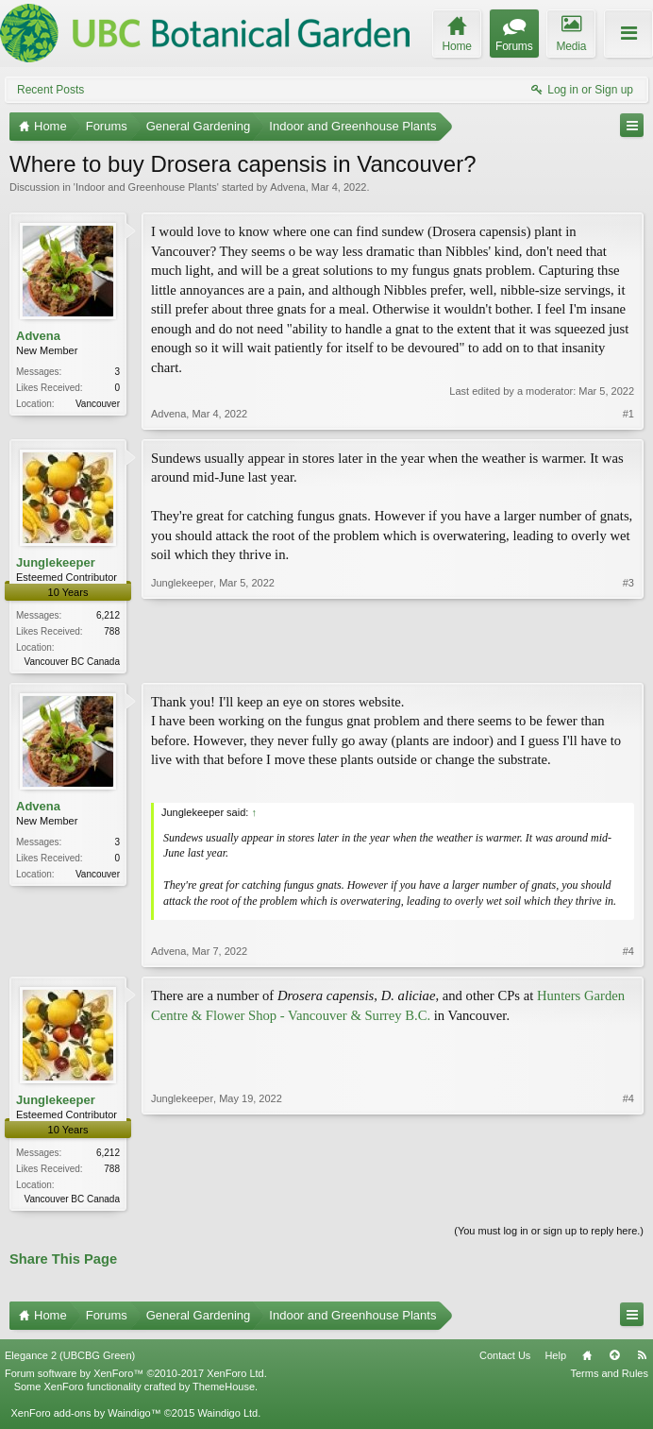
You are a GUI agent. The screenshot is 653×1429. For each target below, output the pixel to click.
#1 (628, 413)
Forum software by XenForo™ (136, 1377)
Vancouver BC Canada (72, 661)
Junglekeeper (55, 562)
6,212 (108, 615)
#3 (628, 659)
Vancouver (97, 404)
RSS (641, 1359)
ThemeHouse (224, 1390)
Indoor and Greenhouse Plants (146, 187)
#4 (628, 953)
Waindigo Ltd (227, 1416)
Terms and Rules (609, 1377)
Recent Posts (50, 89)
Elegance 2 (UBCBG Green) (70, 1359)
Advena (287, 187)
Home (587, 1359)
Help (555, 1359)
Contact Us (504, 1359)
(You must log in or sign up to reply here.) (549, 1234)
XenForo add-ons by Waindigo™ (85, 1416)
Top (614, 1359)
